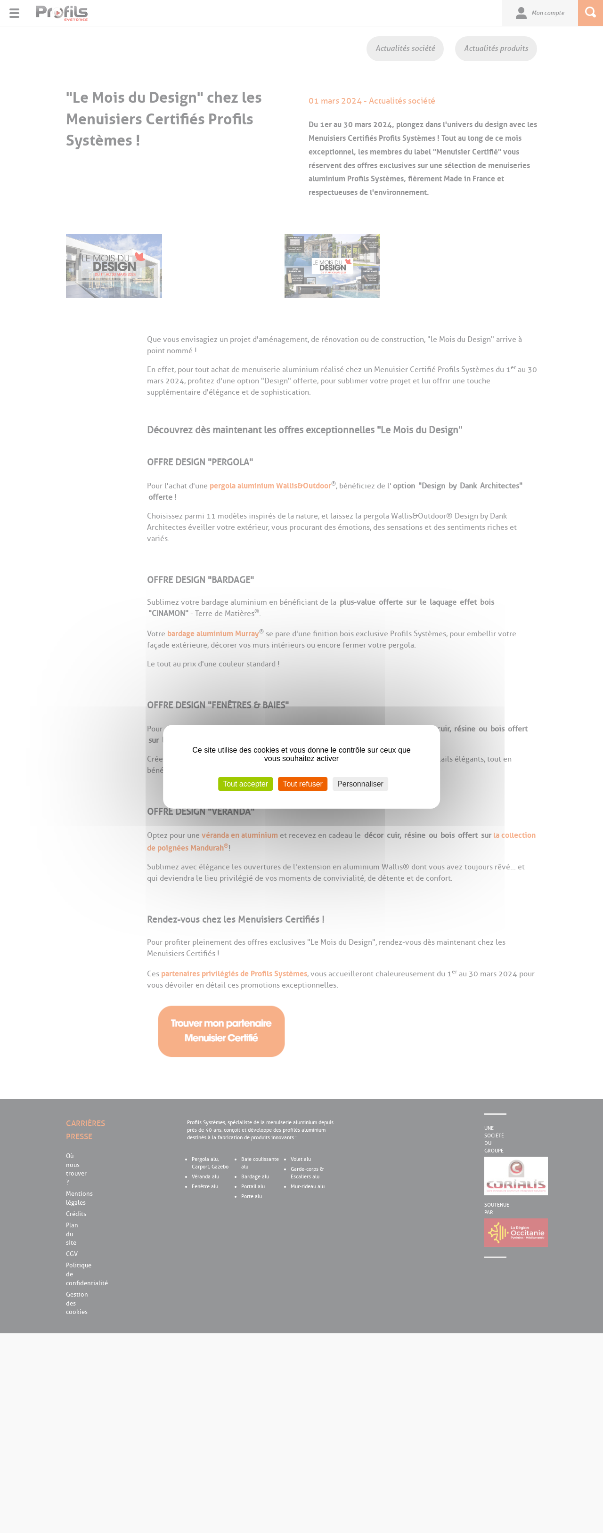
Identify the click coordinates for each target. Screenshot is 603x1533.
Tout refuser (302, 783)
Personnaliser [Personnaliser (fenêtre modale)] (360, 783)
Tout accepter (245, 783)
